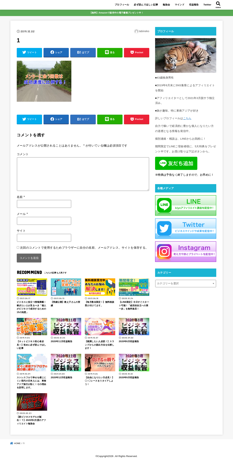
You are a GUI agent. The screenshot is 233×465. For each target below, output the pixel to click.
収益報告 (194, 4)
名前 (21, 197)
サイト (21, 230)
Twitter (207, 4)
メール (22, 213)
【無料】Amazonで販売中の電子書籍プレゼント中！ (116, 12)
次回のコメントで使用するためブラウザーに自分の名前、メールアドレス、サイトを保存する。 (84, 247)
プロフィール (122, 4)
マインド (179, 4)
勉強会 (166, 4)
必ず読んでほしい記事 (146, 4)
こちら (187, 118)
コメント (23, 154)
